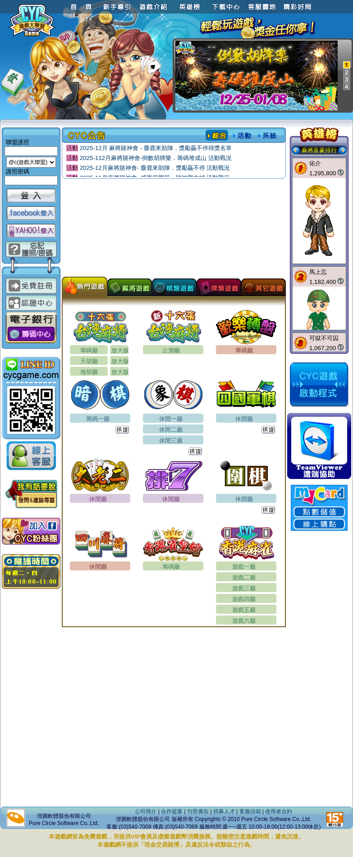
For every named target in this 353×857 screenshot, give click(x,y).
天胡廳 (89, 361)
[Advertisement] (174, 230)
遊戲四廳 (244, 599)
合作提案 (172, 811)
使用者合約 (278, 811)
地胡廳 (89, 372)
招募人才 (224, 811)
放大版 (120, 350)
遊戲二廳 (244, 577)
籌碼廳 (89, 350)
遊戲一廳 (244, 566)
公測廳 (171, 350)
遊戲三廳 (244, 588)
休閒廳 (244, 418)
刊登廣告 (198, 811)
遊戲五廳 (244, 609)
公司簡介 (145, 811)
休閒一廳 (171, 418)
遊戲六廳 (244, 620)
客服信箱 (250, 811)
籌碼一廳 (98, 418)
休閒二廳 (171, 429)
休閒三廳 (171, 440)
